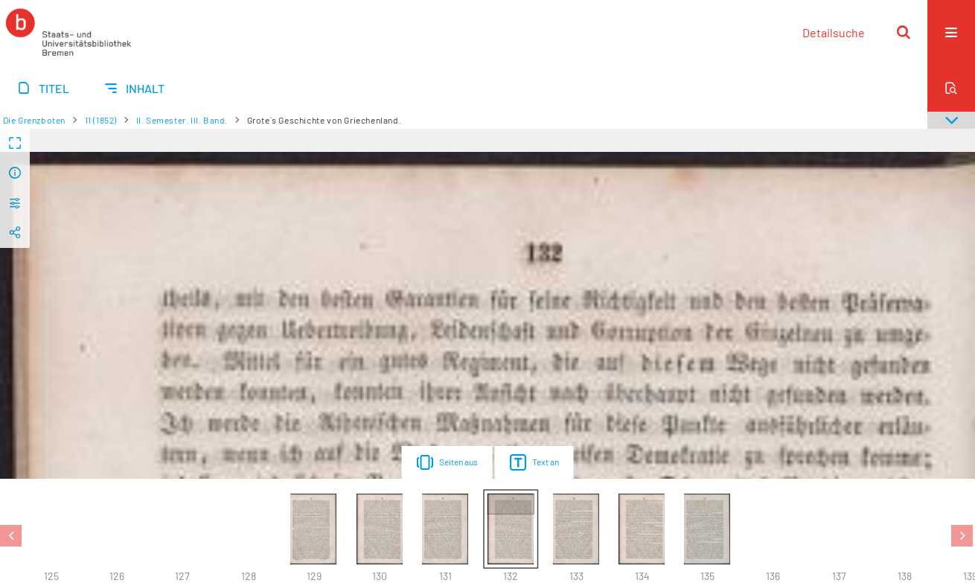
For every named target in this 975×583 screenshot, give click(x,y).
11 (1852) (101, 120)
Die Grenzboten (34, 120)
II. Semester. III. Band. (182, 120)
